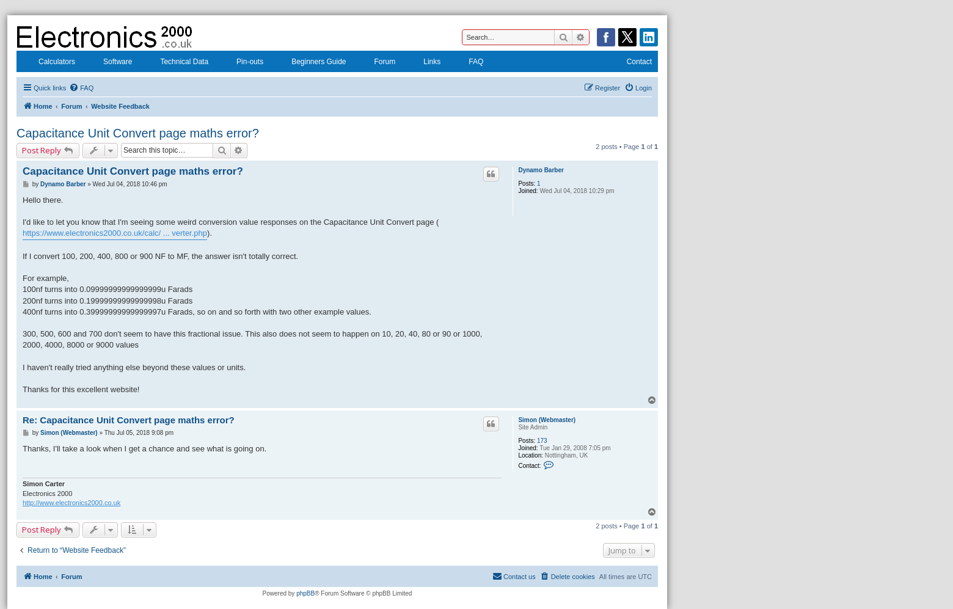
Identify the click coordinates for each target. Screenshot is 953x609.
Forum (377, 63)
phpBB (305, 593)
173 (542, 440)
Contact (631, 63)
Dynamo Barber (540, 170)
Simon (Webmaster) (546, 420)
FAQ (468, 63)
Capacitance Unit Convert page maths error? (137, 133)
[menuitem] (81, 88)
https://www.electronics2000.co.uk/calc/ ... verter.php (115, 233)
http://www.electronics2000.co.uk (71, 502)
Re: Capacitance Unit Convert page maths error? (129, 420)
